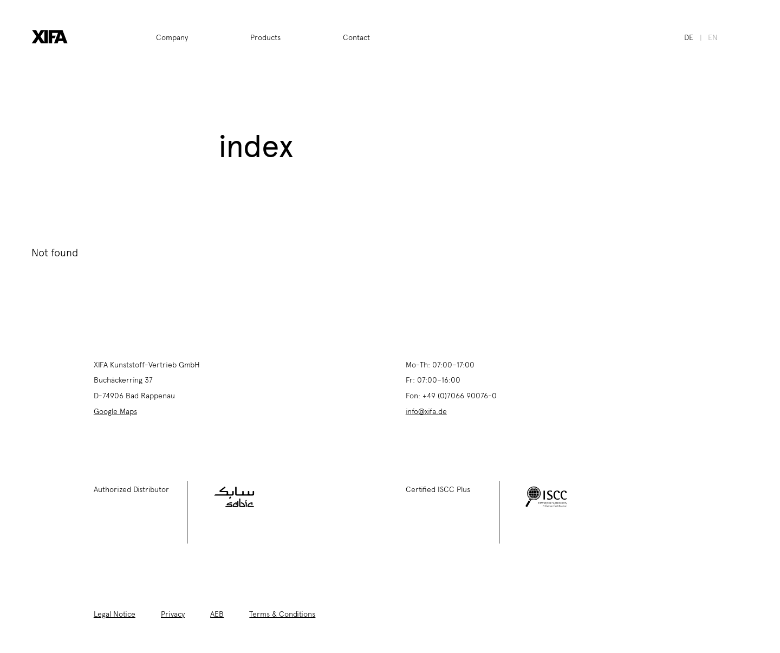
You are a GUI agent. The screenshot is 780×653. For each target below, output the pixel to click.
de (688, 36)
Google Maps (115, 410)
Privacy (173, 613)
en (713, 36)
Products (265, 36)
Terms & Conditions (282, 613)
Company (172, 36)
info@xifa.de (426, 410)
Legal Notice (114, 613)
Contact (356, 36)
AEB (217, 613)
